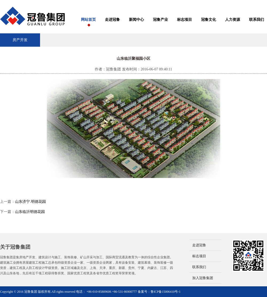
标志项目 (184, 20)
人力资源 (232, 20)
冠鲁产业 (160, 20)
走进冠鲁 (112, 20)
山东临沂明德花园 (30, 212)
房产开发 (20, 40)
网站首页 (88, 20)
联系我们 (256, 20)
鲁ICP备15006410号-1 (166, 292)
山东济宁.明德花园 (30, 202)
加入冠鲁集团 (202, 278)
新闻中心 (136, 20)
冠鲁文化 (208, 20)
